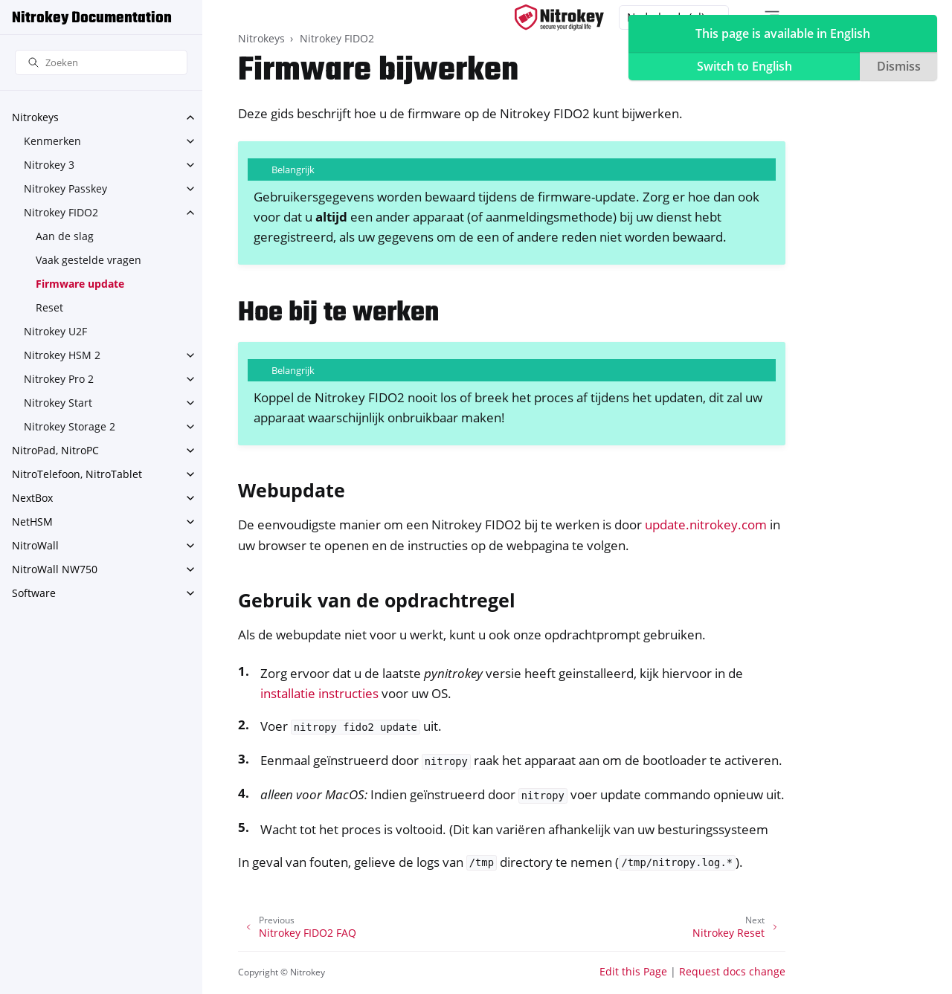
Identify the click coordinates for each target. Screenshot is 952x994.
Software (34, 593)
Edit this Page (633, 971)
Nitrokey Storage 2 (69, 426)
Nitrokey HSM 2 (62, 355)
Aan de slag (65, 236)
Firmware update (80, 284)
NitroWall (35, 545)
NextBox (32, 498)
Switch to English (744, 66)
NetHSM (32, 521)
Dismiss (899, 66)
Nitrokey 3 (49, 165)
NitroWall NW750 (54, 569)
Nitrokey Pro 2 (59, 379)
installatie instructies (319, 693)
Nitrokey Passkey (65, 188)
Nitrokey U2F (55, 331)
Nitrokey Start (58, 403)
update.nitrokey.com (706, 524)
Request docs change (732, 971)
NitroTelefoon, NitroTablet (77, 474)
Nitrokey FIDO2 (61, 212)
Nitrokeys (35, 117)
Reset (49, 307)
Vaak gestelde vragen (88, 260)
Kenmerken (52, 141)
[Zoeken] (101, 63)
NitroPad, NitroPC (55, 450)
